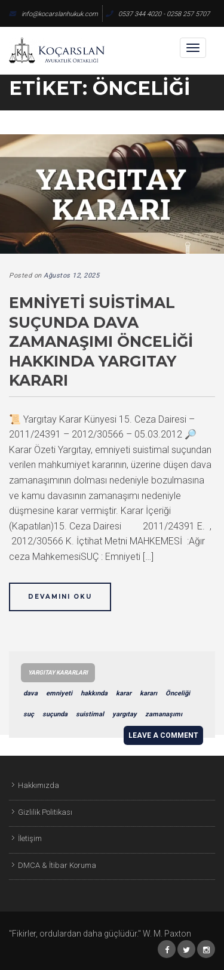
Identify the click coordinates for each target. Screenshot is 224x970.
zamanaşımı (163, 714)
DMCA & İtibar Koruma (57, 865)
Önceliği (177, 693)
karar (123, 693)
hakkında (94, 693)
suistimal (90, 714)
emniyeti (59, 693)
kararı (148, 693)
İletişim (30, 838)
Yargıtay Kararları (58, 672)
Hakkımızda (38, 785)
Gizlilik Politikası (45, 812)
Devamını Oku (60, 597)
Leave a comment (163, 735)
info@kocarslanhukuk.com (53, 14)
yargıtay (124, 714)
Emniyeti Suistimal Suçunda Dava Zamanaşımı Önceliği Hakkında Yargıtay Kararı (101, 341)
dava (30, 693)
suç (28, 714)
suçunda (54, 714)
